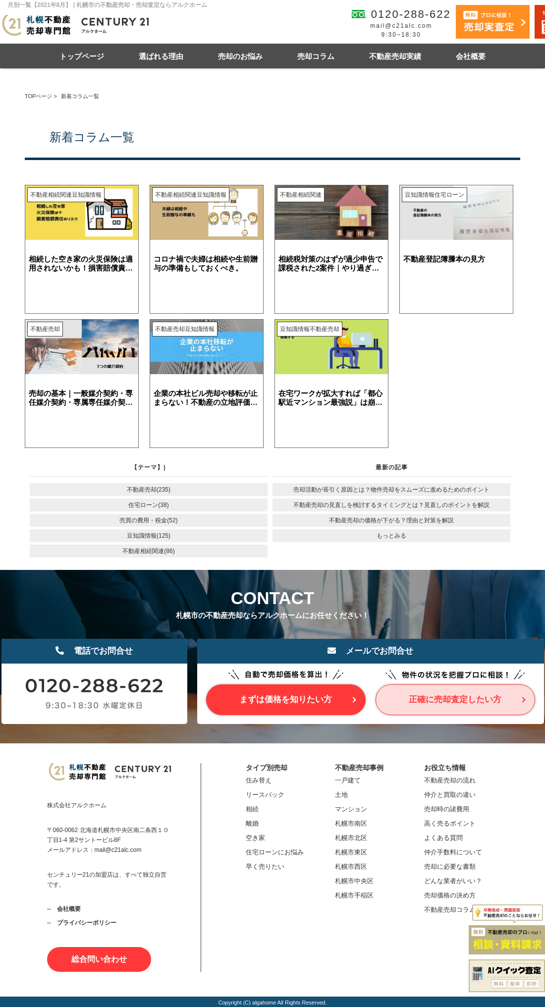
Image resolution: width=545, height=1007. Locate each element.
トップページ (81, 56)
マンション (351, 809)
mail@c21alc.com (401, 25)
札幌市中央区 (354, 881)
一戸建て (348, 780)
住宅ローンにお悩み (275, 852)
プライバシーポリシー (86, 922)
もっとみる (391, 535)
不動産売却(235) (148, 489)
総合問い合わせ (99, 959)
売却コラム (315, 56)
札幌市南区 (351, 823)
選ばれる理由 (161, 56)
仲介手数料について (453, 852)
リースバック (265, 794)
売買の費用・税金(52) (148, 520)
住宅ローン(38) (148, 505)
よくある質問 (443, 837)
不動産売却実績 (395, 56)
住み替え (259, 780)
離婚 (252, 823)
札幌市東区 (351, 852)
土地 (341, 794)
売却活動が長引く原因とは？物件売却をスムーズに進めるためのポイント (391, 489)
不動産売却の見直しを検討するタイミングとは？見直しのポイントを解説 (391, 505)
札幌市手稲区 (354, 895)
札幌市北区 (351, 837)
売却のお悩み (240, 56)
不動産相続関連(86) (148, 551)
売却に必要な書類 (450, 866)
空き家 (255, 837)
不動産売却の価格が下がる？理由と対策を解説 (391, 520)
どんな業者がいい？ (453, 881)
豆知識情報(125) (148, 535)
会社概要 (471, 56)
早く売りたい (265, 866)
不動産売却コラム (450, 909)
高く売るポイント (450, 823)
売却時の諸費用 (446, 809)
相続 (252, 809)
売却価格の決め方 (450, 895)
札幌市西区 (351, 866)
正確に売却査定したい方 (455, 699)
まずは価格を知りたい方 (285, 699)
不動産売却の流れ (450, 780)
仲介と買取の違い (450, 794)
